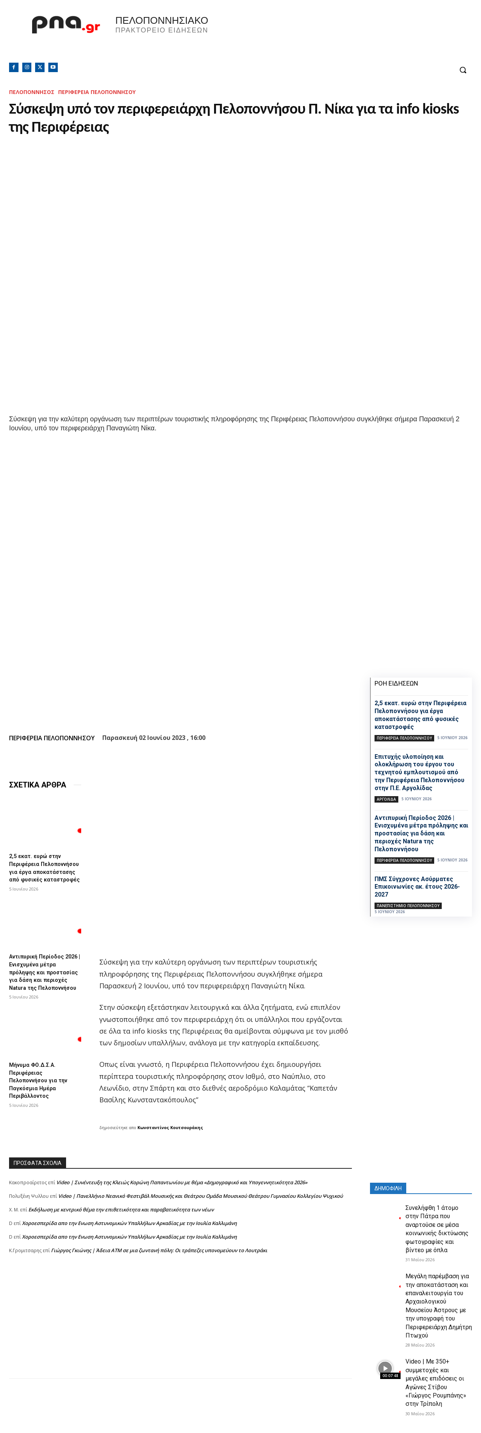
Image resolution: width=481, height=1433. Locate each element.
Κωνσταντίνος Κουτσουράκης (170, 1127)
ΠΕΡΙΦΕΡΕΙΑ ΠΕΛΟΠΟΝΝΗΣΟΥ (97, 92)
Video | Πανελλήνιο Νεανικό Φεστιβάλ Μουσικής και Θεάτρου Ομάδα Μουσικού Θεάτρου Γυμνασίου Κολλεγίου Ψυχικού (200, 1196)
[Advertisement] (180, 1325)
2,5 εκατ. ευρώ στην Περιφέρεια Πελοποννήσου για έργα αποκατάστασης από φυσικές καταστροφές (43, 870)
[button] (463, 70)
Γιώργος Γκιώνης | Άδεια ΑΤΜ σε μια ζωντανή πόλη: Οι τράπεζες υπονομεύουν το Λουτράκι (159, 1250)
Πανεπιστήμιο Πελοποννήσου (408, 905)
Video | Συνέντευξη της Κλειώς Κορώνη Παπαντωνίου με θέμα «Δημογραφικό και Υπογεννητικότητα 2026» (181, 1182)
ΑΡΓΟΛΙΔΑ (386, 799)
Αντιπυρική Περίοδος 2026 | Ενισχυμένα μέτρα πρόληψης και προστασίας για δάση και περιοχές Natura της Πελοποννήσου (44, 980)
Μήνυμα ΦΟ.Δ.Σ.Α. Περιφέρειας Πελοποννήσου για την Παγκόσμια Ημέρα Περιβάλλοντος (41, 1089)
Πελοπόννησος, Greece (361, 36)
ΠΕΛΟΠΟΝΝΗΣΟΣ (31, 92)
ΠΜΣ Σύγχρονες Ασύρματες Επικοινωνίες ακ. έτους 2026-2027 (417, 886)
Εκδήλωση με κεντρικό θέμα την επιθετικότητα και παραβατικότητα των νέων (121, 1209)
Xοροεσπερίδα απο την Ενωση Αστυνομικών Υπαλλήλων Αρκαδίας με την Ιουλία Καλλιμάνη (129, 1223)
